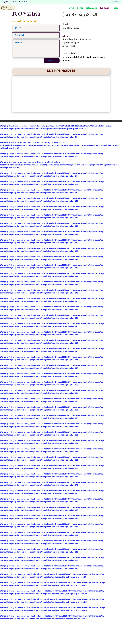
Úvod (71, 8)
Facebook (115, 2)
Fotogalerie (91, 8)
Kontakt (104, 8)
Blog (116, 8)
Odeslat (52, 61)
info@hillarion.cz (70, 28)
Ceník (80, 8)
